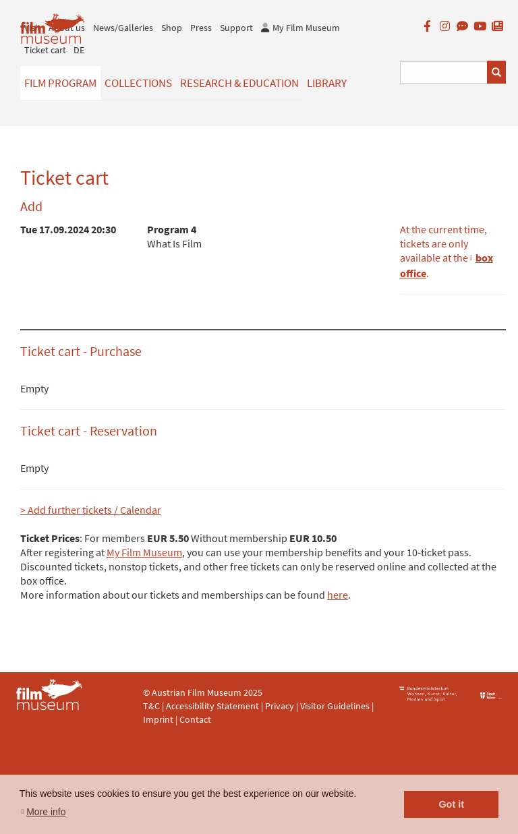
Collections (138, 83)
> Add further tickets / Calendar (90, 509)
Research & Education (239, 83)
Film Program (60, 83)
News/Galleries (123, 28)
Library (327, 83)
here (337, 594)
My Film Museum (144, 552)
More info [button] (45, 811)
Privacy (279, 706)
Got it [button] (451, 804)
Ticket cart (45, 50)
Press (201, 28)
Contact (195, 719)
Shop (171, 28)
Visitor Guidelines (336, 706)
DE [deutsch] (79, 50)
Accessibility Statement (213, 706)
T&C (151, 706)
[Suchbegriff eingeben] (444, 72)
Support (236, 28)
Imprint (158, 719)
